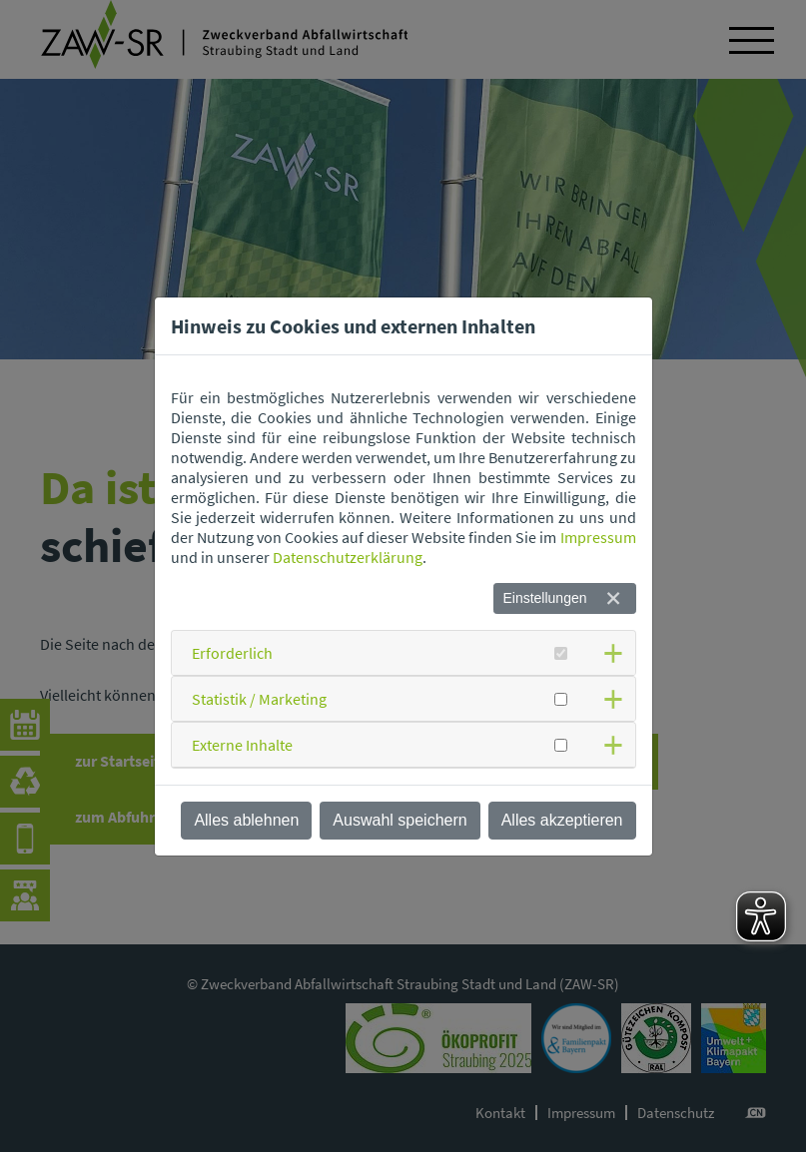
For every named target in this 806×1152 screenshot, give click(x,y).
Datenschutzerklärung (347, 557)
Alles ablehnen (246, 820)
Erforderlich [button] (232, 653)
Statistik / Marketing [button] (259, 699)
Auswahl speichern (399, 820)
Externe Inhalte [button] (242, 745)
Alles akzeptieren (562, 820)
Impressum (598, 537)
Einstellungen (544, 598)
